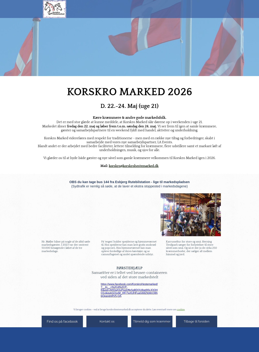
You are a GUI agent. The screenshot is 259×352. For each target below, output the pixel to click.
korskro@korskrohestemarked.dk (134, 166)
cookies (181, 309)
